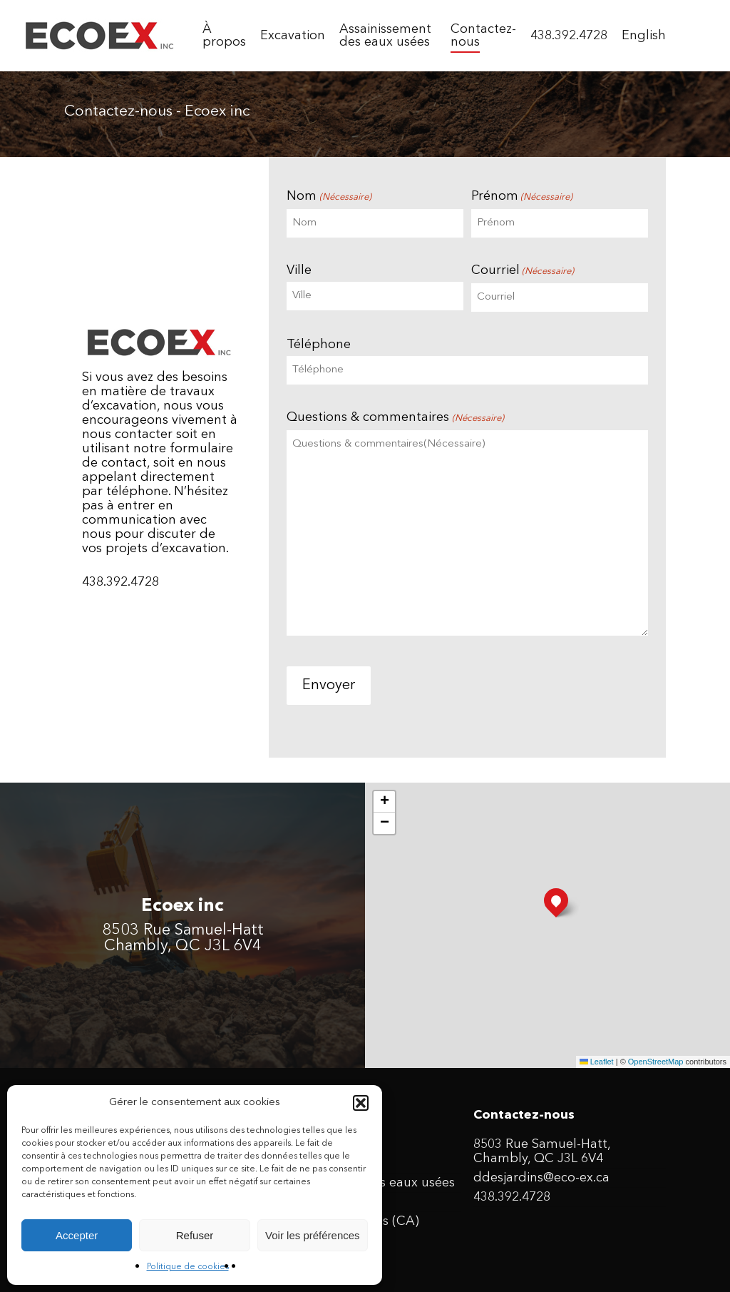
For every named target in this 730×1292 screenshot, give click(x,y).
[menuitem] (644, 35)
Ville (299, 270)
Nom (329, 197)
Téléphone (319, 344)
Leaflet (597, 1061)
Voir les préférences (312, 1235)
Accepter (77, 1235)
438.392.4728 (511, 1197)
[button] (361, 1103)
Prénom (521, 197)
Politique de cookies (188, 1267)
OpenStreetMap (656, 1061)
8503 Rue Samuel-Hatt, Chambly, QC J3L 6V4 (541, 1151)
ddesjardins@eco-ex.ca (541, 1177)
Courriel (522, 271)
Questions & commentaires (395, 418)
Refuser (195, 1235)
